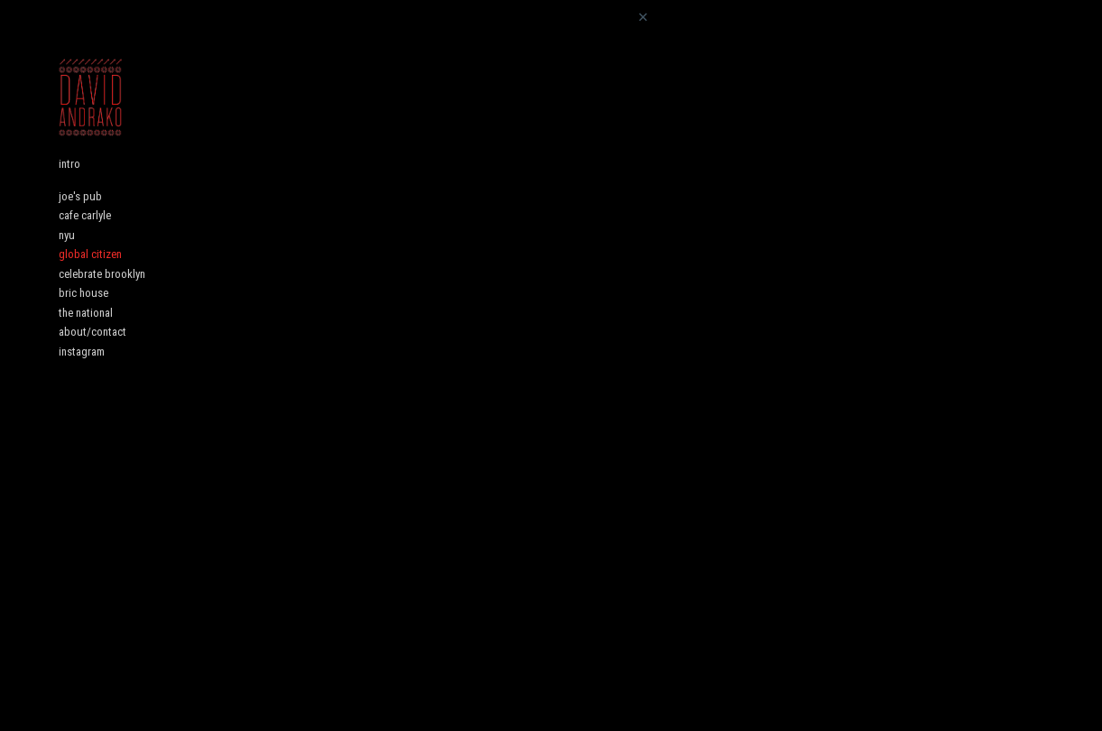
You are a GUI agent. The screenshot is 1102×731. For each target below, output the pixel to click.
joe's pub (80, 217)
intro (69, 184)
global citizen (90, 275)
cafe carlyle (85, 236)
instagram (82, 372)
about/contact (92, 352)
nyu (67, 256)
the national (86, 333)
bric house (83, 313)
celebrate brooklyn (102, 294)
